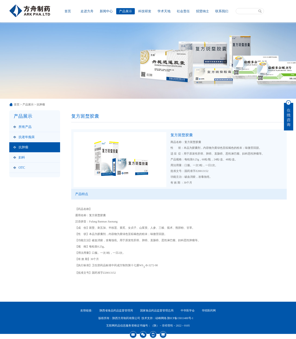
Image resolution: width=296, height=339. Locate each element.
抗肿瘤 (23, 147)
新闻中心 (106, 11)
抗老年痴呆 (27, 137)
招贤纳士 (202, 11)
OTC (22, 167)
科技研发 (144, 11)
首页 (67, 11)
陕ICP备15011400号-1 (180, 318)
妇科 (22, 157)
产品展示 (125, 11)
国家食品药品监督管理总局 (157, 310)
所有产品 (25, 127)
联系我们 (221, 11)
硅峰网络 (161, 318)
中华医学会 (188, 310)
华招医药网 (209, 310)
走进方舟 (86, 11)
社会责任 (183, 11)
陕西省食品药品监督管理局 (116, 310)
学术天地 (164, 11)
